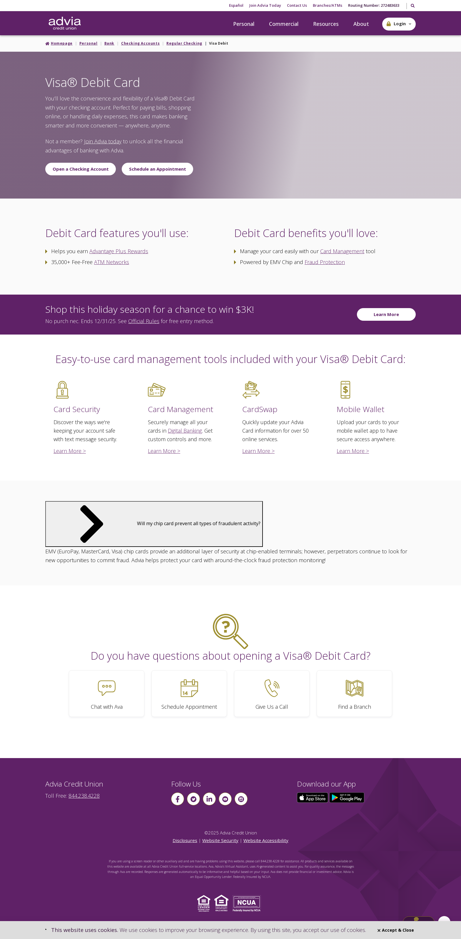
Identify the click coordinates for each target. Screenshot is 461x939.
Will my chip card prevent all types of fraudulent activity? (154, 523)
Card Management (342, 251)
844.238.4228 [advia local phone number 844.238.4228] (84, 795)
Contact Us (297, 5)
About (361, 23)
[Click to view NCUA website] (248, 903)
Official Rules (143, 321)
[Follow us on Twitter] (193, 798)
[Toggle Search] (412, 6)
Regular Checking (184, 43)
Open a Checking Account (81, 169)
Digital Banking (185, 430)
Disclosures (185, 840)
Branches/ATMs (327, 5)
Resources (326, 23)
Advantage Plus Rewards (118, 251)
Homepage (62, 43)
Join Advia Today (265, 5)
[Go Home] (64, 23)
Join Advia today (102, 141)
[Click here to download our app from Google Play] (347, 797)
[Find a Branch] (354, 693)
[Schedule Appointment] (189, 693)
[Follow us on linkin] (209, 798)
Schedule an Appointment (157, 169)
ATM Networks (111, 262)
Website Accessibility (265, 840)
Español (236, 5)
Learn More (386, 314)
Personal (243, 23)
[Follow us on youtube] (225, 798)
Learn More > (70, 450)
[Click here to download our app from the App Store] (313, 797)
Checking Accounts (140, 43)
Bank (109, 43)
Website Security (220, 840)
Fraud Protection (325, 262)
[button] (399, 24)
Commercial (283, 23)
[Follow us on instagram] (241, 798)
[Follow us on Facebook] (177, 798)
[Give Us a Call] (272, 693)
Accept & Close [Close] (396, 930)
